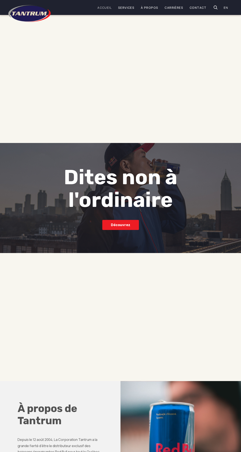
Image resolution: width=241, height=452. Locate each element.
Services (126, 8)
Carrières (174, 8)
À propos (149, 8)
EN (226, 7)
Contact (198, 8)
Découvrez (120, 225)
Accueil (104, 8)
